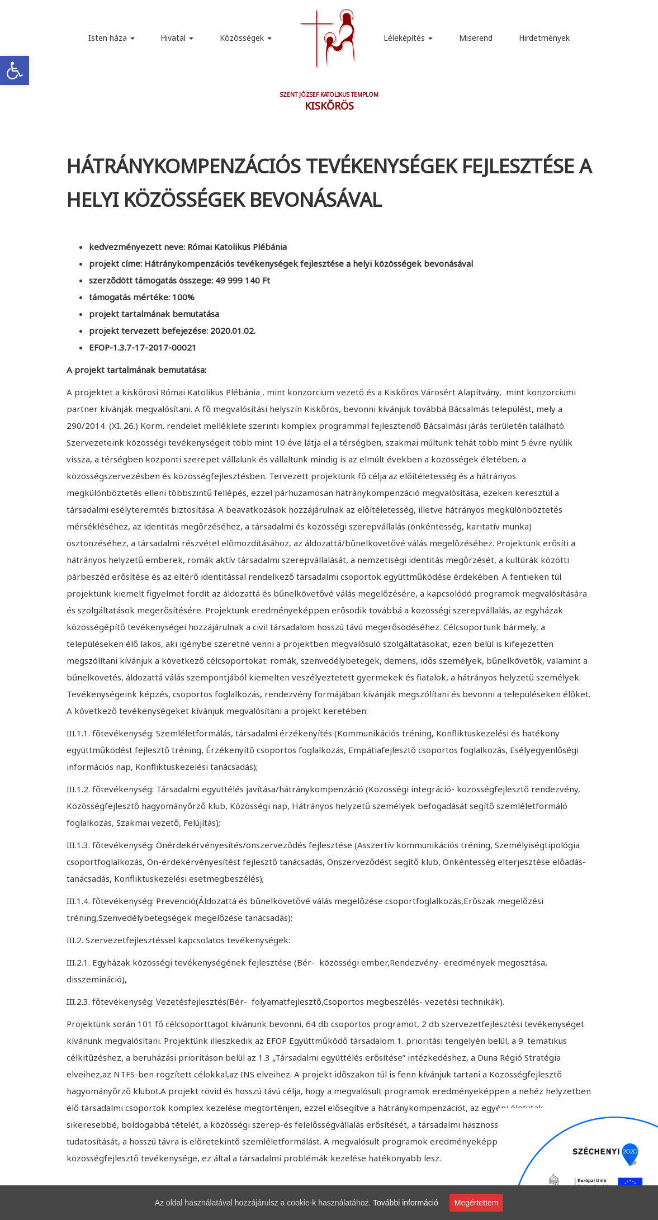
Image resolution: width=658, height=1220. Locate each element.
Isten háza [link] (111, 37)
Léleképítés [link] (408, 37)
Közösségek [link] (246, 37)
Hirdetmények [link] (544, 37)
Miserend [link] (476, 37)
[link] (14, 70)
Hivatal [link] (176, 37)
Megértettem (477, 1202)
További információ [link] (405, 1202)
